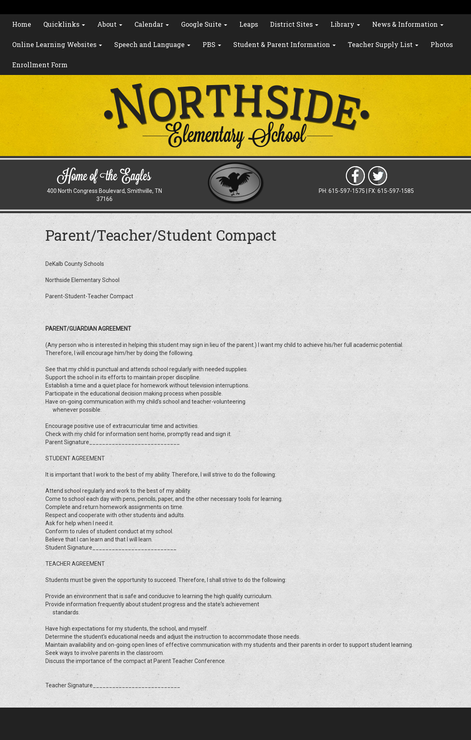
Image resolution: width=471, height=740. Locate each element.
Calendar (151, 24)
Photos (442, 44)
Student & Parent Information (284, 44)
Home (21, 24)
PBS (211, 44)
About (109, 24)
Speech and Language (152, 44)
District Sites (294, 24)
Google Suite (204, 24)
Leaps (248, 24)
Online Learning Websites (57, 44)
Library (345, 24)
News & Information (407, 24)
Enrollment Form (40, 64)
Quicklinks (64, 24)
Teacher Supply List (383, 44)
